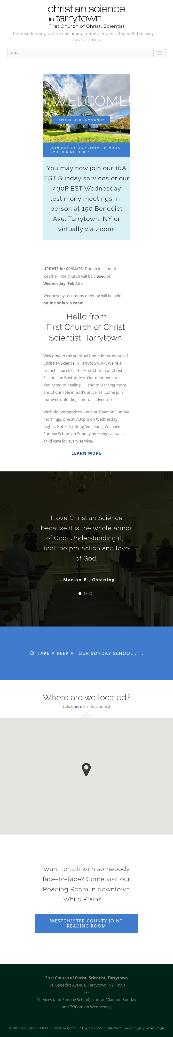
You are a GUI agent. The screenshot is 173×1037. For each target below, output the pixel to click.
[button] (86, 769)
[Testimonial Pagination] (80, 593)
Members (114, 1028)
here (78, 706)
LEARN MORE (86, 453)
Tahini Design (154, 1028)
